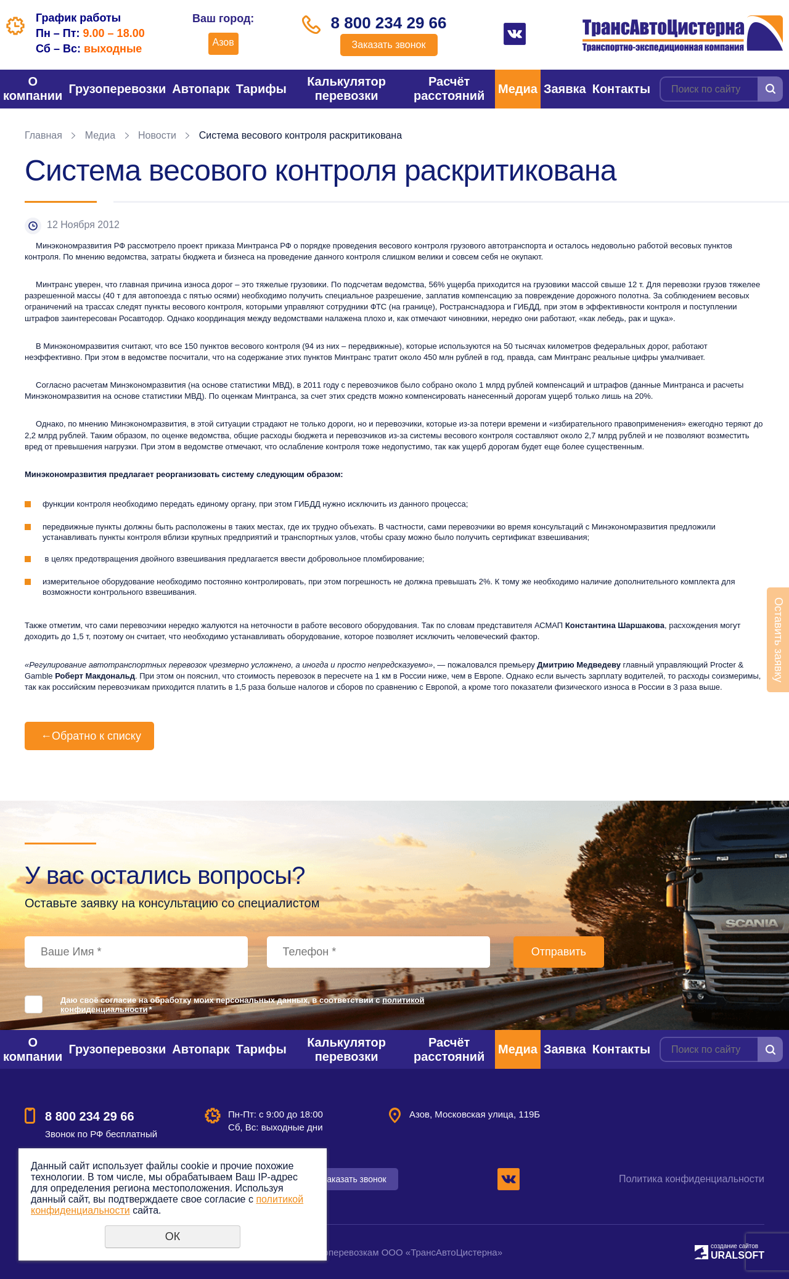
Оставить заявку (778, 639)
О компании (32, 88)
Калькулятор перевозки (346, 88)
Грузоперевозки (117, 89)
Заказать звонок (389, 44)
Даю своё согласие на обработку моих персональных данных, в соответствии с (242, 1004)
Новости (157, 135)
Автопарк (201, 89)
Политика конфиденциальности (691, 1179)
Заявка (565, 89)
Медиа (518, 89)
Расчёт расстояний (449, 88)
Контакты (621, 89)
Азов (223, 42)
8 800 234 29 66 (389, 23)
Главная (43, 135)
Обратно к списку (89, 736)
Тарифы (261, 89)
